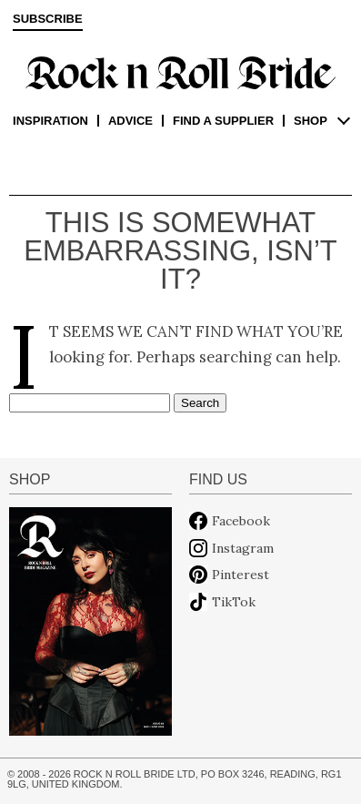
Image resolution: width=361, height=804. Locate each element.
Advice (130, 120)
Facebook (241, 521)
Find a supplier (223, 120)
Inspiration (50, 120)
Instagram (243, 548)
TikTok (234, 602)
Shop (310, 120)
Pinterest (240, 574)
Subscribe (48, 19)
